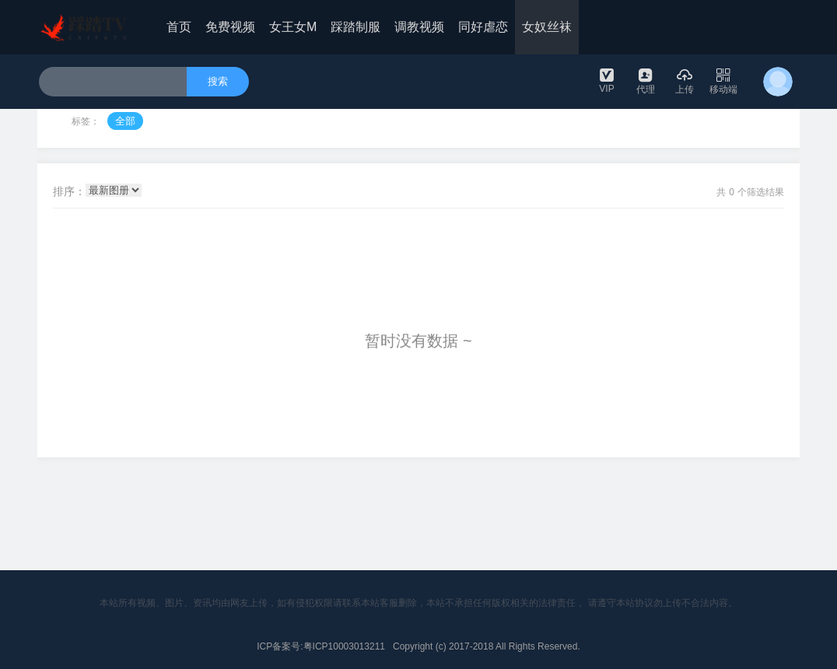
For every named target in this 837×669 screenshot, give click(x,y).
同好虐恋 (483, 26)
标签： (86, 121)
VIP (607, 80)
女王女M (293, 26)
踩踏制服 (355, 26)
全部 (125, 121)
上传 (684, 80)
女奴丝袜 (547, 26)
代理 (645, 80)
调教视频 (419, 26)
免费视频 (230, 26)
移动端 (723, 80)
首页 (178, 26)
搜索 (218, 81)
